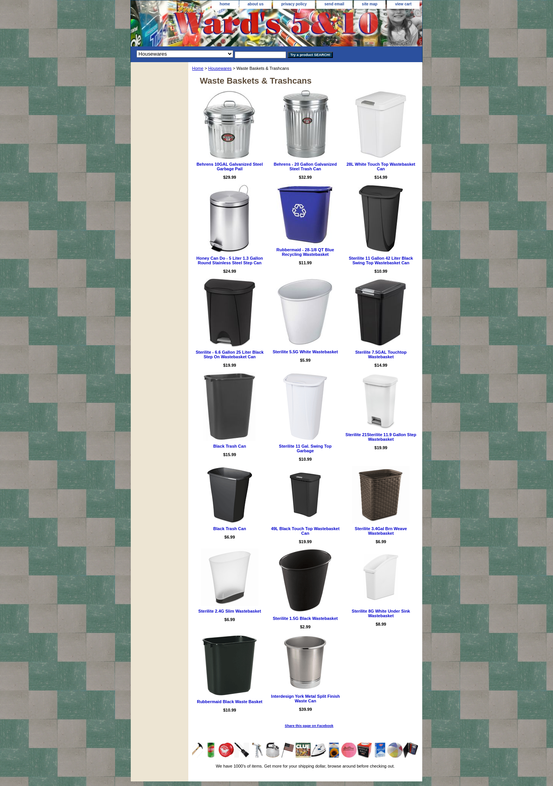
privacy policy (294, 4)
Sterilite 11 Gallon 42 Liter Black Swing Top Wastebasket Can (381, 260)
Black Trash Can (229, 446)
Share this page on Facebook (309, 726)
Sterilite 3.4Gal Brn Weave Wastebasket (381, 531)
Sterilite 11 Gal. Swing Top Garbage (305, 448)
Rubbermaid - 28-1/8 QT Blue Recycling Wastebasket (305, 252)
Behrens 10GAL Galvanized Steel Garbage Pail (229, 166)
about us (256, 4)
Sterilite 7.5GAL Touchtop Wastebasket (381, 354)
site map (370, 4)
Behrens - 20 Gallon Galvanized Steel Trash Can (305, 166)
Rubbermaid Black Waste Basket (229, 701)
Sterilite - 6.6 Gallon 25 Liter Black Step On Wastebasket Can (229, 354)
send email (334, 4)
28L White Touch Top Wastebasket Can (381, 166)
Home (197, 68)
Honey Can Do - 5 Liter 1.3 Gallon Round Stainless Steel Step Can (229, 260)
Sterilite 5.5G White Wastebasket (305, 351)
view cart (403, 4)
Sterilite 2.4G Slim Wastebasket (229, 611)
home (225, 4)
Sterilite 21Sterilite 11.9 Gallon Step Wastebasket (381, 437)
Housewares (220, 68)
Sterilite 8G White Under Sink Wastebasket (381, 613)
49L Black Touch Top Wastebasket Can (305, 531)
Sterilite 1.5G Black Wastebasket (305, 618)
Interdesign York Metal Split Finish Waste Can (305, 698)
